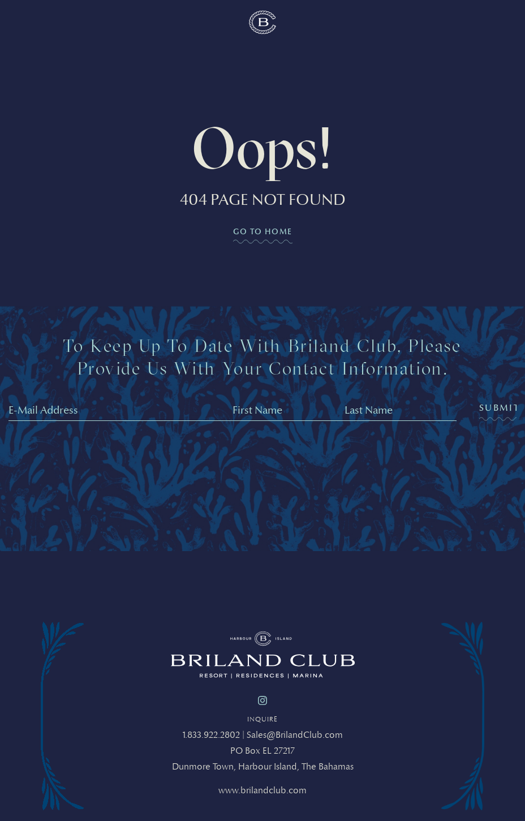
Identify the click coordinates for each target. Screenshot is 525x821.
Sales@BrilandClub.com (295, 735)
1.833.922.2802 (211, 735)
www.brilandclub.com (262, 790)
